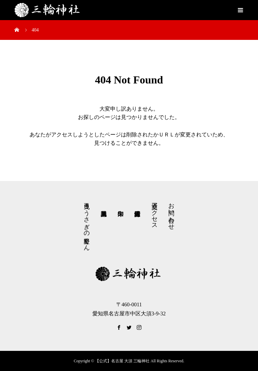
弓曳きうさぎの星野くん (86, 223)
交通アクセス (154, 212)
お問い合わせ (171, 213)
